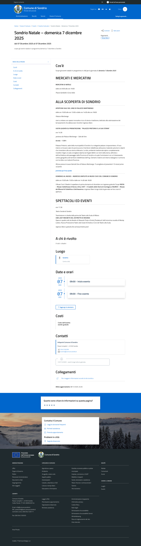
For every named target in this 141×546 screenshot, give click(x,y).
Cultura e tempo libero (48, 486)
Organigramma (16, 483)
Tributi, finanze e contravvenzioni (81, 483)
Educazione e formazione (49, 488)
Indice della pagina (31, 62)
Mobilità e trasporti (77, 477)
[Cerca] (125, 9)
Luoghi (103, 486)
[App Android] (105, 9)
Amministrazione (22, 16)
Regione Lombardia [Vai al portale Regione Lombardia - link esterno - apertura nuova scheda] (19, 2)
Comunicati (104, 471)
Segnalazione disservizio (49, 505)
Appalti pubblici (46, 477)
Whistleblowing (76, 516)
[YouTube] (98, 9)
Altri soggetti (16, 486)
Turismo (74, 486)
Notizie (103, 468)
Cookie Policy (75, 505)
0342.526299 (63, 349)
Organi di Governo (17, 471)
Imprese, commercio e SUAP (80, 474)
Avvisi (103, 474)
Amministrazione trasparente (80, 499)
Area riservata (76, 522)
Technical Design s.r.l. (24, 541)
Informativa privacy (77, 502)
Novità (34, 16)
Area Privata (16, 529)
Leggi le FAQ (45, 499)
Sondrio (65, 257)
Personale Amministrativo (20, 477)
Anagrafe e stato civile (48, 474)
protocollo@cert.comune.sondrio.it (25, 509)
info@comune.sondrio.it (23, 507)
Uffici (13, 468)
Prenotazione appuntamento (50, 502)
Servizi (43, 16)
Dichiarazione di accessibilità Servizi (82, 513)
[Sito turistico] (102, 9)
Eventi (103, 489)
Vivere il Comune (55, 16)
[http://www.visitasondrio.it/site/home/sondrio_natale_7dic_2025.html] (90, 378)
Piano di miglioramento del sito (81, 519)
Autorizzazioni (46, 480)
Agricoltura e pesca (47, 468)
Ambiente (45, 471)
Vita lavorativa (76, 488)
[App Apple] (109, 9)
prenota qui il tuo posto (64, 170)
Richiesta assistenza (48, 508)
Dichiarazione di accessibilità (80, 510)
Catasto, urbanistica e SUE (50, 483)
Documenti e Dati (17, 480)
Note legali (75, 508)
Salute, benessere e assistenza (81, 480)
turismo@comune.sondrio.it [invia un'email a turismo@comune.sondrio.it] (67, 351)
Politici (14, 474)
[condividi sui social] (105, 30)
